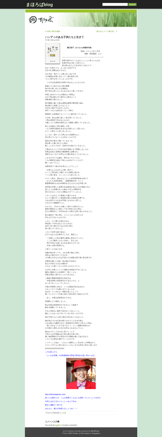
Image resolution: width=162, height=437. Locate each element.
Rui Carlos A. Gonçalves (90, 433)
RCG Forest (73, 433)
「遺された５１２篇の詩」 (105, 31)
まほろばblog (39, 4)
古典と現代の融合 (53, 31)
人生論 (64, 413)
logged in (58, 425)
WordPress (95, 431)
